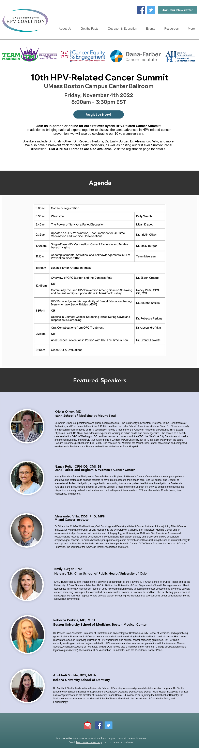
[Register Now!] (98, 114)
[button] (171, 28)
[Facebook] (141, 10)
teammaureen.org (89, 742)
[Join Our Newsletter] (177, 10)
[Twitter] (151, 10)
